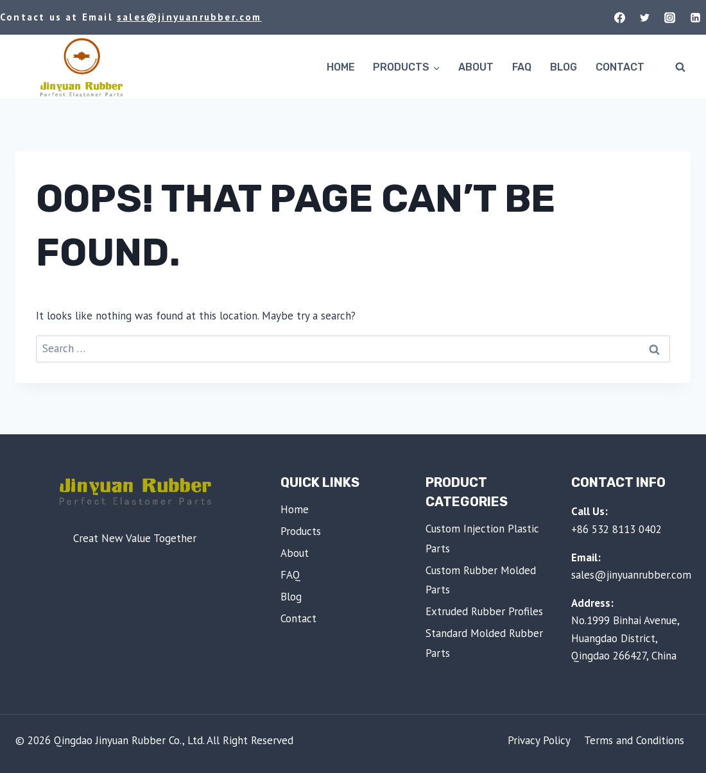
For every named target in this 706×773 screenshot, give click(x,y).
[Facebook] (620, 17)
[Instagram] (670, 17)
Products (300, 531)
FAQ (521, 67)
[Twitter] (645, 17)
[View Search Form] (680, 67)
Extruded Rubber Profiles (484, 611)
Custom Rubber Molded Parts (481, 580)
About (476, 67)
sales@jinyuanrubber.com (189, 17)
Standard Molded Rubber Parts (484, 643)
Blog (563, 67)
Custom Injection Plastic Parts (482, 539)
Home (341, 67)
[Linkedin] (695, 17)
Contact (620, 67)
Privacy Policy (539, 740)
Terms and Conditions (634, 740)
